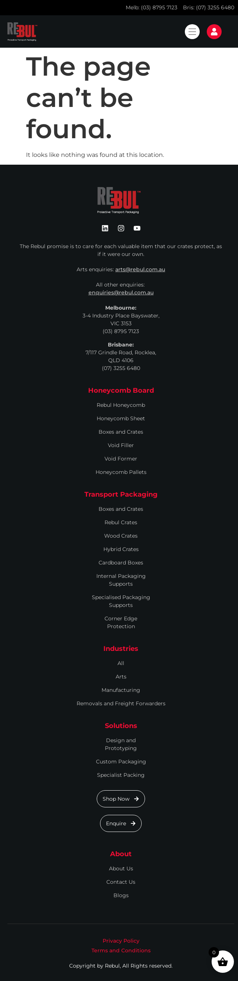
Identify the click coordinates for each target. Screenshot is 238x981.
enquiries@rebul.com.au (121, 292)
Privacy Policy (121, 940)
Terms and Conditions (121, 950)
